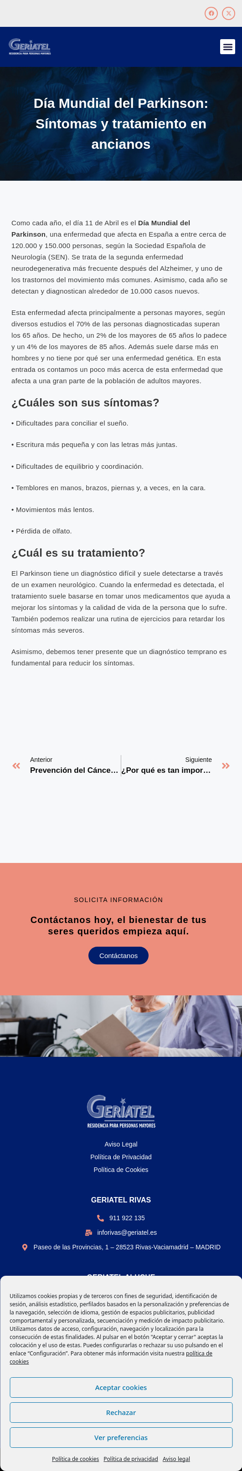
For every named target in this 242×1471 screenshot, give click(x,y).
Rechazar (121, 1412)
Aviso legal (176, 1459)
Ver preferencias (121, 1437)
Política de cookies (75, 1459)
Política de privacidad (130, 1459)
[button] (227, 46)
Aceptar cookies (121, 1387)
